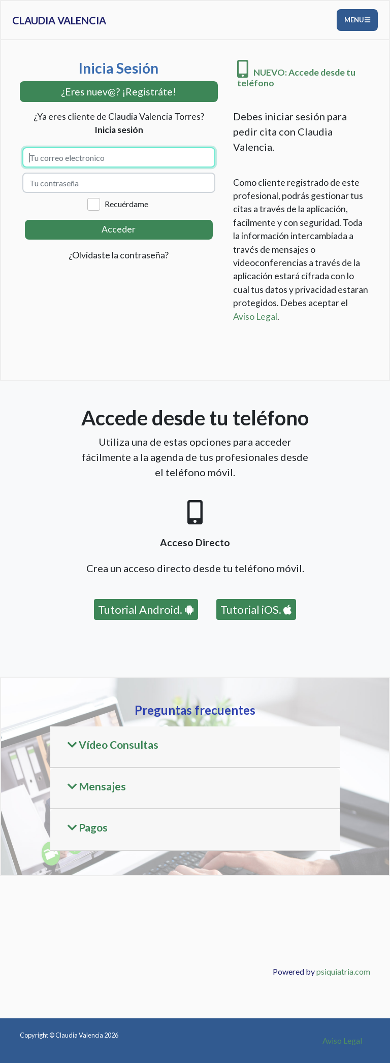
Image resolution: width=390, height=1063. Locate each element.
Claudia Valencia (59, 20)
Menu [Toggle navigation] (357, 20)
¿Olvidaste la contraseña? (119, 255)
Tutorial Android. (146, 609)
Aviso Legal (255, 316)
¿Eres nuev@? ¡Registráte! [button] (118, 91)
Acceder (119, 229)
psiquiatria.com (343, 971)
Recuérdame (126, 204)
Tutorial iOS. (256, 609)
